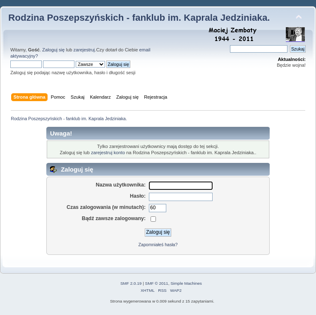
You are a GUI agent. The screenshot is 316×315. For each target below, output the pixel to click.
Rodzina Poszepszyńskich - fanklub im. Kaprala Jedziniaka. (139, 17)
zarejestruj (84, 49)
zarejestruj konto (108, 152)
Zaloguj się (53, 49)
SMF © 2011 (156, 283)
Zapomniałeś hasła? (158, 244)
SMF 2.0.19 (131, 283)
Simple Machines (186, 283)
